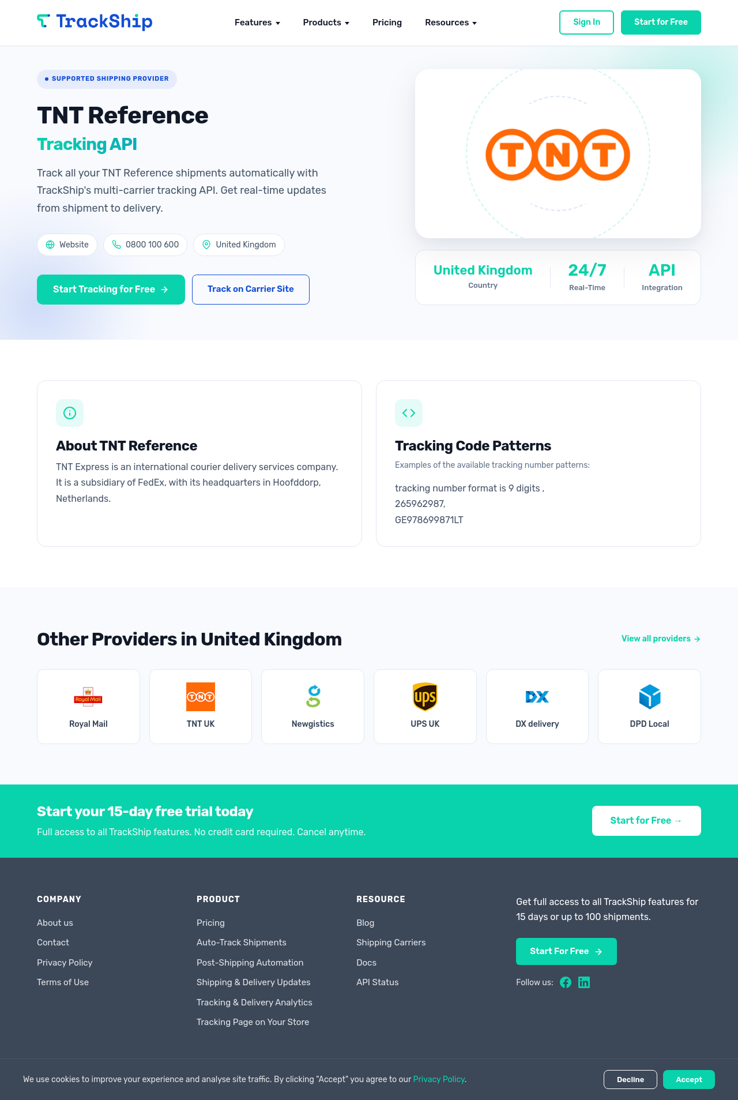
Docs (366, 963)
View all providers (661, 639)
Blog (365, 923)
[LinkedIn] (584, 982)
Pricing (387, 22)
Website (67, 245)
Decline (630, 1079)
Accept (689, 1079)
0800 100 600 (145, 245)
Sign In (586, 22)
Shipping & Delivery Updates (254, 982)
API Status (377, 982)
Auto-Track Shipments (242, 942)
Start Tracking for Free (111, 289)
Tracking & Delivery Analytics (254, 1002)
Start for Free (661, 22)
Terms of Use (63, 982)
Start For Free (566, 951)
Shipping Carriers (391, 942)
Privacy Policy (65, 963)
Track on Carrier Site (251, 289)
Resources (447, 22)
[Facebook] (565, 982)
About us (55, 923)
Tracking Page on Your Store (253, 1022)
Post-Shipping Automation (250, 963)
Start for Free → (647, 820)
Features (253, 22)
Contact (53, 942)
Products (322, 22)
